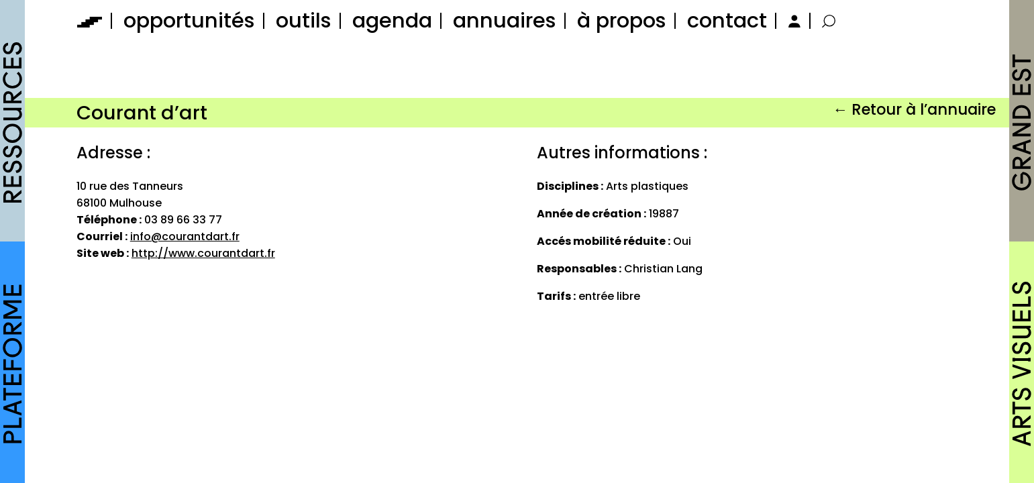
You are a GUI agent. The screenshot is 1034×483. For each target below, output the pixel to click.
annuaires (504, 20)
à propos (621, 20)
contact (727, 20)
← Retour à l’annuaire (914, 109)
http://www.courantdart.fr (203, 253)
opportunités (189, 20)
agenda (392, 20)
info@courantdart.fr (185, 236)
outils (303, 20)
